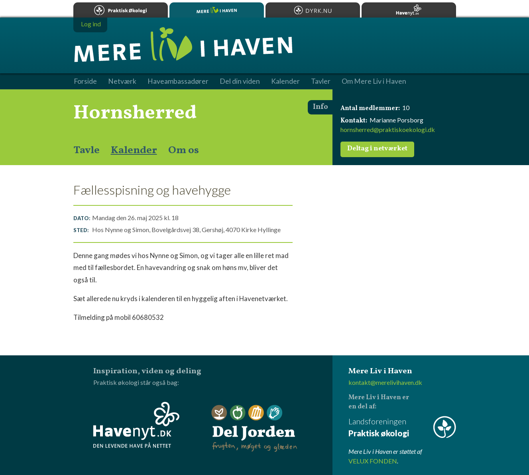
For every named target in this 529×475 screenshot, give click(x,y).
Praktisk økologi (120, 10)
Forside (85, 81)
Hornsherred (135, 113)
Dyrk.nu (312, 10)
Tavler (320, 81)
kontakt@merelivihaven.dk (385, 382)
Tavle (86, 150)
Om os (183, 150)
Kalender (134, 150)
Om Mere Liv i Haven (374, 81)
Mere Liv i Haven (216, 10)
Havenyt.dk (409, 10)
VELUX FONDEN (372, 461)
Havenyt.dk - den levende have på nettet (136, 425)
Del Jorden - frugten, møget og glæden (254, 428)
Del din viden (240, 81)
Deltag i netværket (377, 149)
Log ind (91, 24)
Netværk (122, 81)
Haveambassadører (177, 81)
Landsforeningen (402, 427)
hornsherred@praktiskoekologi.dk (387, 129)
